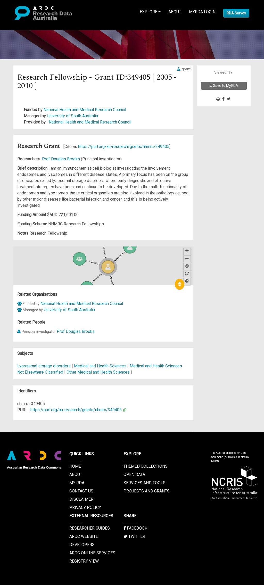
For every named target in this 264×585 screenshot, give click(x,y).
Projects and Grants (146, 491)
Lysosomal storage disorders (44, 366)
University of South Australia (72, 115)
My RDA (76, 482)
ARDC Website (83, 536)
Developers (82, 544)
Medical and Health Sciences (100, 366)
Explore (150, 11)
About (174, 11)
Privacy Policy (85, 507)
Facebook (135, 528)
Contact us (81, 491)
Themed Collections (145, 466)
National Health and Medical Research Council (85, 109)
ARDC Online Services (92, 552)
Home (75, 466)
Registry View (84, 561)
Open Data (134, 474)
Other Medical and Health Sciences (99, 372)
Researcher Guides (89, 528)
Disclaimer (81, 499)
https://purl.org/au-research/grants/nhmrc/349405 (123, 146)
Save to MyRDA (224, 86)
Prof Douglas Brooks (61, 158)
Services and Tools (144, 482)
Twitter (134, 536)
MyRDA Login (202, 11)
